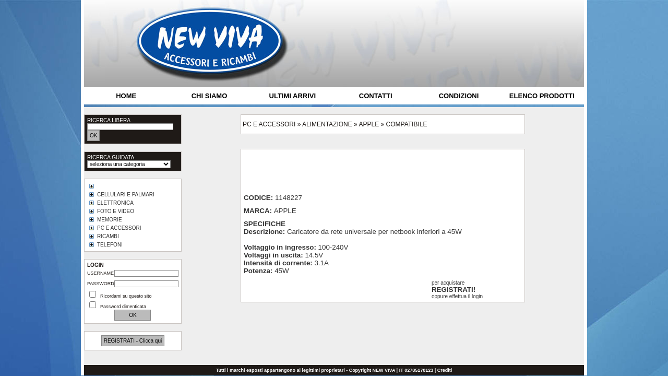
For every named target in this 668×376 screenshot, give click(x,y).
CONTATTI (375, 96)
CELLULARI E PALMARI (125, 194)
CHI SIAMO (210, 96)
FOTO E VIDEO (115, 211)
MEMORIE (109, 219)
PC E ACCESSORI (119, 228)
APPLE (369, 124)
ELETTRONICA (115, 203)
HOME (126, 96)
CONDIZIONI (459, 96)
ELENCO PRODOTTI (542, 96)
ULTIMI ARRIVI (292, 96)
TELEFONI (110, 245)
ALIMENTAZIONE (327, 124)
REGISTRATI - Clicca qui (133, 341)
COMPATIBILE (406, 124)
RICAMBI (108, 236)
